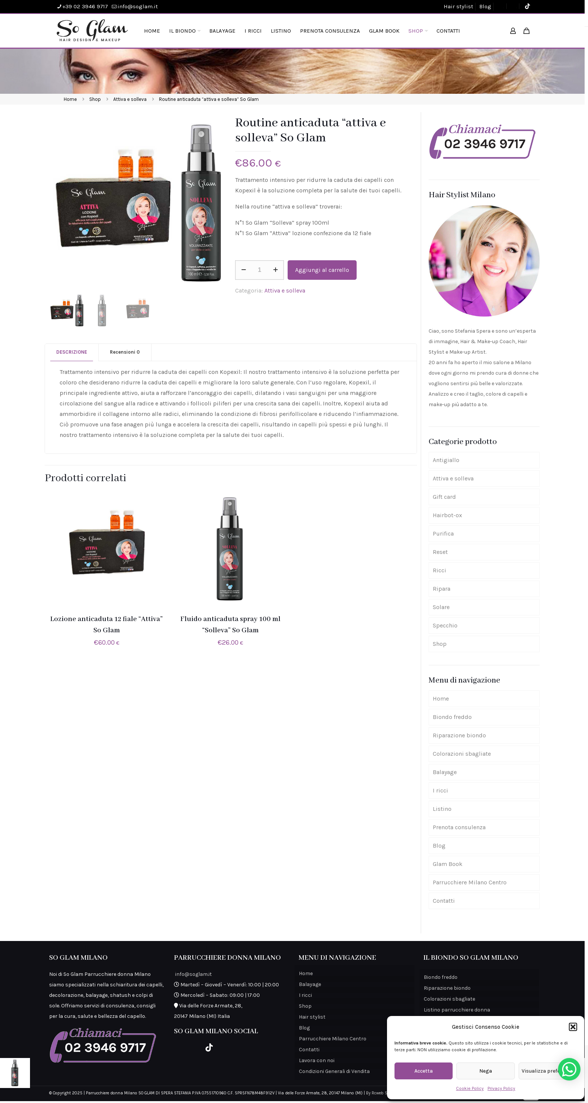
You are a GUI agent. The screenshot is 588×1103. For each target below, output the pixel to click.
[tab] (72, 352)
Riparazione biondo (459, 735)
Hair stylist (458, 6)
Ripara (441, 588)
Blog (485, 6)
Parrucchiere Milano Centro (470, 882)
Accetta (423, 1071)
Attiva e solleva (130, 99)
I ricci (440, 790)
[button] (573, 1027)
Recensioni (125, 352)
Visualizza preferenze (547, 1071)
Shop (95, 99)
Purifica (443, 533)
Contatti (444, 900)
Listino (442, 808)
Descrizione (71, 352)
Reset (440, 551)
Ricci (439, 570)
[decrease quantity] (243, 270)
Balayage (445, 772)
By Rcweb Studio (382, 1093)
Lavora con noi (316, 1060)
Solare (441, 607)
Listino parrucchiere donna (457, 1010)
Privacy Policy (501, 1088)
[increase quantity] (275, 270)
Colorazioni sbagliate (462, 753)
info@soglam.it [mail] (137, 6)
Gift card (444, 496)
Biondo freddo (452, 716)
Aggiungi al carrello (322, 269)
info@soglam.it (193, 974)
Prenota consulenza (459, 827)
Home (70, 99)
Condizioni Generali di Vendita (334, 1071)
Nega (485, 1071)
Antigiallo (446, 460)
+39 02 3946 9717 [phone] (85, 6)
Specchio (445, 625)
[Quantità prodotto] (259, 270)
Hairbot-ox (447, 515)
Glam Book (447, 863)
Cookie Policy (470, 1088)
